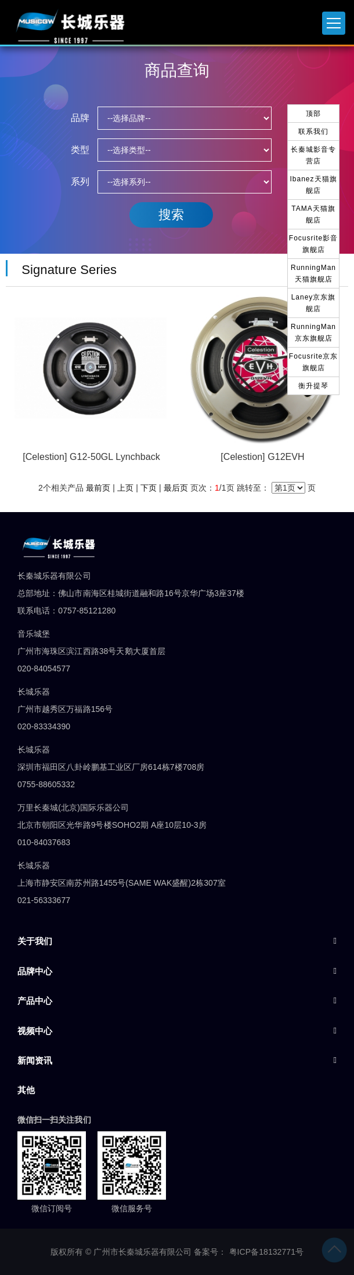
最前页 (98, 487)
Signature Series (66, 269)
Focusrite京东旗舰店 (313, 362)
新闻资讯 (34, 1060)
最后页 (176, 487)
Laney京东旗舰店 (313, 303)
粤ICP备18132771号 (266, 1251)
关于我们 (34, 941)
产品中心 (34, 1001)
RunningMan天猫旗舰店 (313, 273)
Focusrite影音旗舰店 (313, 244)
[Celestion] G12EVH (262, 457)
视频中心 (34, 1031)
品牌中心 (34, 971)
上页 (125, 487)
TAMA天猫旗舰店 (313, 214)
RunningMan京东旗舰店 (313, 332)
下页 (148, 487)
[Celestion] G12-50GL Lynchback (91, 457)
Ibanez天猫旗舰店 (313, 185)
